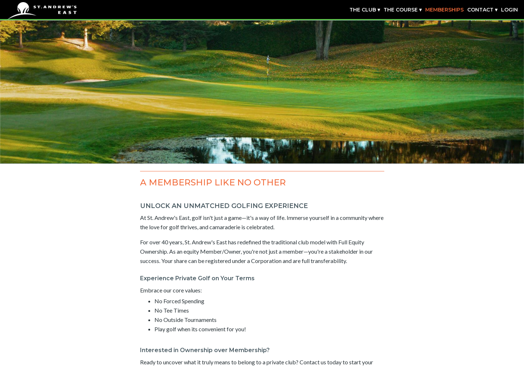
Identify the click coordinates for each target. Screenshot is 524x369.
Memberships (444, 9)
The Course (401, 9)
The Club (362, 9)
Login (509, 9)
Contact (480, 9)
